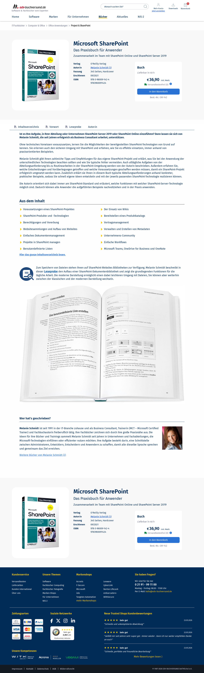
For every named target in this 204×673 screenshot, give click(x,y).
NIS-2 (45, 601)
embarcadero (109, 593)
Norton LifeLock (110, 589)
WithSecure (108, 597)
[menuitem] (20, 25)
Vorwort (52, 126)
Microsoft (80, 589)
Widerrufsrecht (67, 669)
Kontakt (29, 669)
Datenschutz (43, 669)
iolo (78, 593)
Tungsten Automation (86, 597)
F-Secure (80, 585)
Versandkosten (19, 581)
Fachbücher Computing (53, 585)
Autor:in (92, 126)
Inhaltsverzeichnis (26, 126)
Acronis (79, 581)
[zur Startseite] (29, 8)
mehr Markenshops (86, 600)
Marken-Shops (49, 593)
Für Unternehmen (51, 597)
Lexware (107, 581)
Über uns (16, 593)
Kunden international (22, 589)
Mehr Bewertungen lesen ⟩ (148, 656)
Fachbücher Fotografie (53, 589)
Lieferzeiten (17, 585)
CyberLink (108, 585)
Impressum (17, 669)
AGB (54, 669)
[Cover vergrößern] (40, 75)
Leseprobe (73, 126)
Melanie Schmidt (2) (101, 67)
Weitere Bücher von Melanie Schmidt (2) (42, 455)
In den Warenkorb (158, 91)
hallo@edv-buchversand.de (159, 591)
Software (47, 581)
